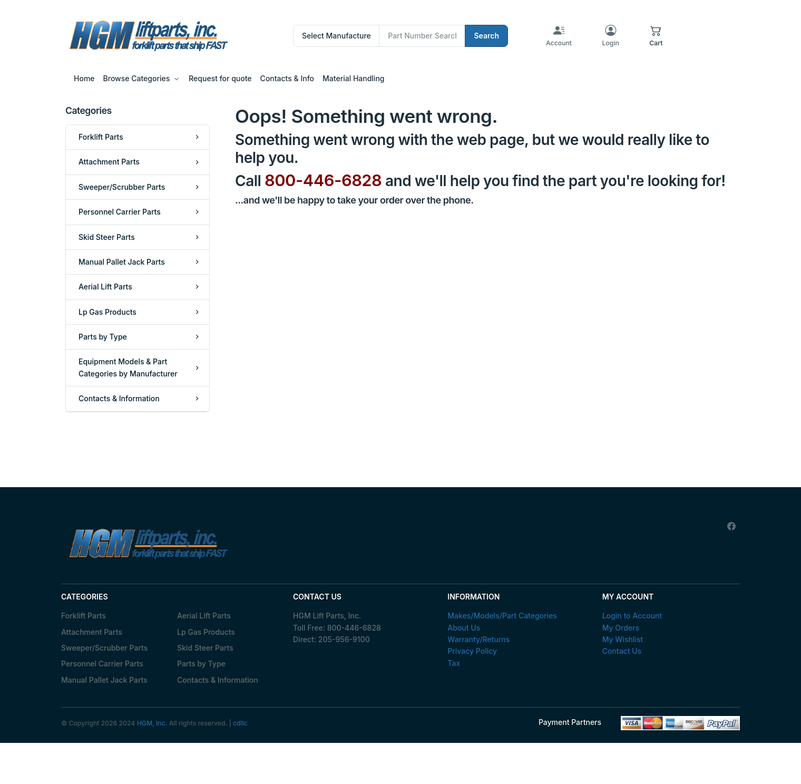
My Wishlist (622, 639)
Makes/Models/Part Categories (502, 615)
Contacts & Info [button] (287, 78)
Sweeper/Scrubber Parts (104, 647)
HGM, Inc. (152, 723)
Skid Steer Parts (205, 647)
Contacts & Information (217, 679)
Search (486, 35)
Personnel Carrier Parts (102, 663)
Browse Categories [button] (136, 78)
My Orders (620, 627)
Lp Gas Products (206, 631)
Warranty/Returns (478, 639)
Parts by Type (201, 663)
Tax (453, 663)
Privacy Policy (472, 650)
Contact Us (621, 650)
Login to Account (632, 615)
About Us (463, 627)
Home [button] (84, 78)
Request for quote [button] (220, 78)
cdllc (240, 723)
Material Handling (353, 78)
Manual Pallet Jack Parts (104, 679)
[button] (655, 36)
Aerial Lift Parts (204, 615)
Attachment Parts (91, 631)
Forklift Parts (83, 615)
